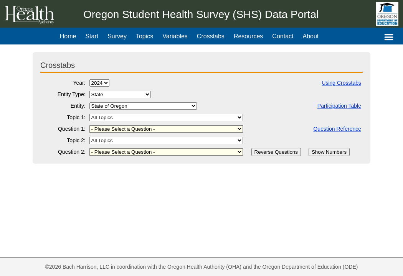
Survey (117, 36)
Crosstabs (211, 36)
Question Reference (337, 129)
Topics (144, 36)
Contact (282, 36)
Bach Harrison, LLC (86, 267)
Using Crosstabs (341, 83)
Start (91, 36)
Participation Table (339, 106)
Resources (248, 36)
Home (68, 36)
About (311, 36)
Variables (175, 36)
